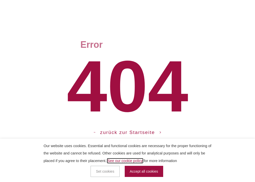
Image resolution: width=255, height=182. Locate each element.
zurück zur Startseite (127, 132)
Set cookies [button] (105, 171)
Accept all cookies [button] (144, 171)
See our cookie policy (125, 161)
